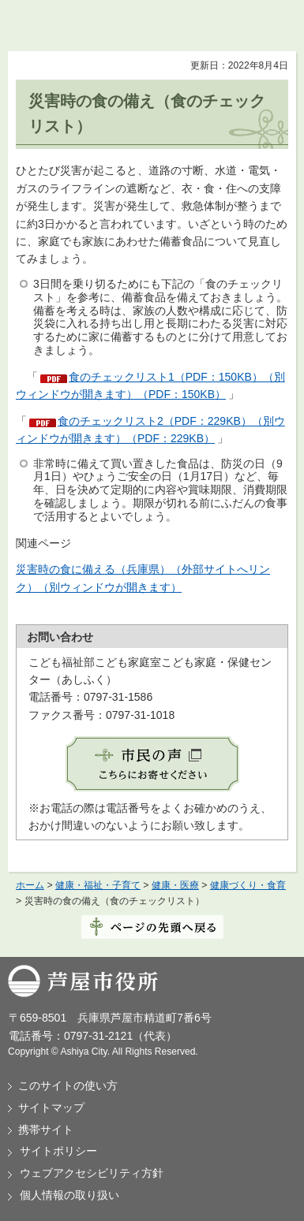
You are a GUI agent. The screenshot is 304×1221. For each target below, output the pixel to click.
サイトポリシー (58, 1151)
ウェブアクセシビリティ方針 (91, 1173)
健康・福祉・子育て (98, 885)
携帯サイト (45, 1129)
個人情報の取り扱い (69, 1195)
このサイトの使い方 (68, 1085)
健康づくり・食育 (248, 885)
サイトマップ (51, 1107)
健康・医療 (175, 885)
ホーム (30, 885)
